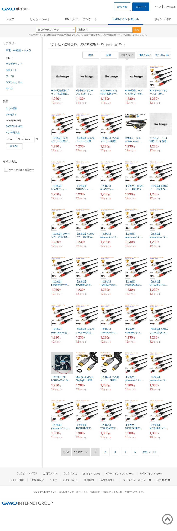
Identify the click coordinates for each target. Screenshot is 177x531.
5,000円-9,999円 (14, 126)
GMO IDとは (70, 473)
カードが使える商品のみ (19, 170)
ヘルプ (158, 6)
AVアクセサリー (14, 82)
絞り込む (14, 146)
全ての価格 (11, 108)
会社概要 (163, 480)
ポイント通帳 (162, 19)
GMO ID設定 (170, 6)
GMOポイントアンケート (81, 19)
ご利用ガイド (50, 473)
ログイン (141, 6)
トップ (10, 19)
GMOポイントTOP (27, 473)
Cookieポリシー (108, 480)
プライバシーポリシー (137, 480)
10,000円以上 (13, 132)
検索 (136, 29)
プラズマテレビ (14, 64)
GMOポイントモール (125, 19)
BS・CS (10, 76)
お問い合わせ (70, 480)
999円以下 (11, 114)
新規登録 (122, 6)
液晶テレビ (11, 70)
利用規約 (89, 480)
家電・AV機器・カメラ (18, 50)
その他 (9, 88)
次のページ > (149, 452)
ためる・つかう (40, 19)
